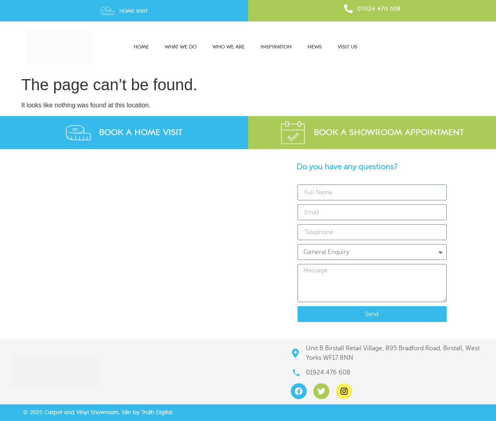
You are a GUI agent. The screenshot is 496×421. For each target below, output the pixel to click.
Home (141, 46)
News (314, 46)
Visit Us (347, 46)
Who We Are (228, 46)
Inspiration (276, 46)
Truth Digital (157, 412)
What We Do (180, 46)
